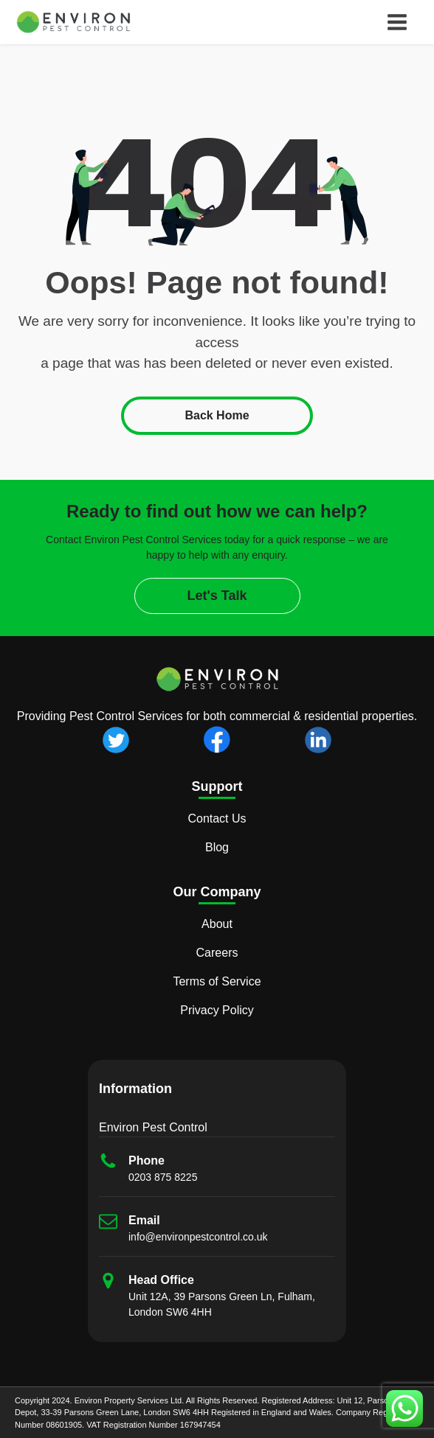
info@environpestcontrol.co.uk (198, 1237)
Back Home (217, 415)
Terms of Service (217, 981)
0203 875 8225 (162, 1177)
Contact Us (216, 818)
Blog (217, 847)
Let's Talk (217, 595)
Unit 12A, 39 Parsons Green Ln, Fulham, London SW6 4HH (221, 1304)
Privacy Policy (217, 1010)
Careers (217, 952)
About (217, 924)
